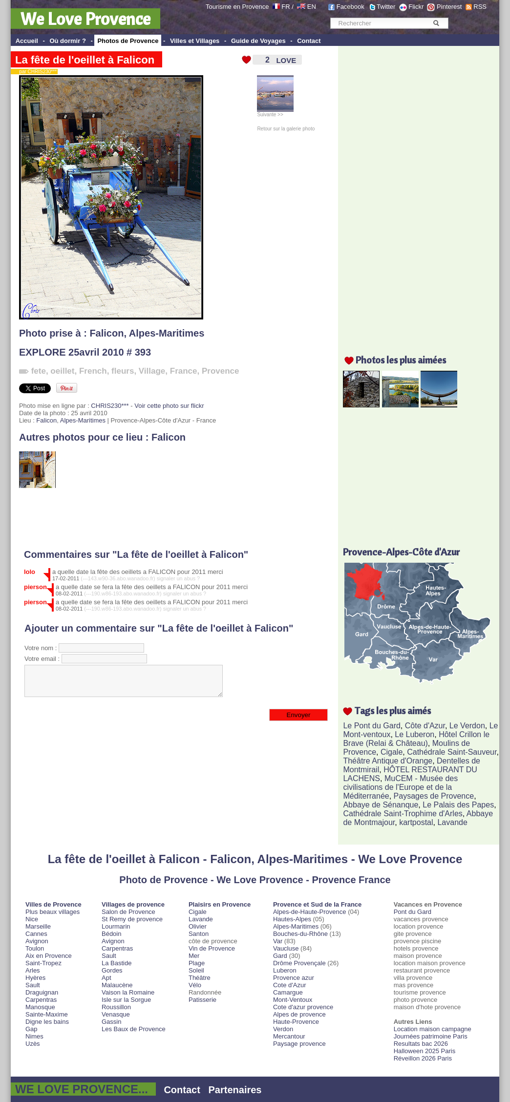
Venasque (116, 1014)
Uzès (32, 1043)
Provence (220, 371)
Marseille (38, 926)
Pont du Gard (412, 911)
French (93, 371)
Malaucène (117, 985)
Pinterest (449, 6)
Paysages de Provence (434, 796)
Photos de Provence (127, 40)
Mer (194, 955)
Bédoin (111, 933)
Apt (106, 977)
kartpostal (416, 822)
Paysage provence (299, 1043)
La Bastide (116, 963)
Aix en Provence (48, 955)
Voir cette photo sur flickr (169, 405)
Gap (31, 1029)
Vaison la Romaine (128, 992)
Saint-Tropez (43, 963)
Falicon (106, 333)
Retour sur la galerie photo (286, 128)
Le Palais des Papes (458, 805)
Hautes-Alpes (292, 919)
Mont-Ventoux (292, 999)
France (183, 371)
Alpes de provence (299, 1014)
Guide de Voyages (258, 40)
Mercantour (289, 1036)
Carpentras (41, 999)
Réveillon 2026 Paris (423, 1058)
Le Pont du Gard (371, 725)
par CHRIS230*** (36, 71)
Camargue (288, 992)
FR (285, 6)
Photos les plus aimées (401, 360)
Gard (280, 955)
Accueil (27, 40)
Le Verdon (467, 725)
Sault (32, 985)
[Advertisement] (172, 519)
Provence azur (293, 977)
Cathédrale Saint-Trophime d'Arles (402, 813)
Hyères (35, 977)
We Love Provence (85, 18)
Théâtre (200, 977)
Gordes (112, 970)
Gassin (111, 1021)
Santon (199, 933)
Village (152, 371)
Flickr (416, 6)
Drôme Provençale (299, 963)
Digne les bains (47, 1021)
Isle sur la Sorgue (126, 999)
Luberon (285, 970)
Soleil (196, 970)
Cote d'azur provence (303, 1007)
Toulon (34, 948)
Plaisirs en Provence (220, 904)
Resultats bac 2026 (421, 1043)
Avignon (36, 941)
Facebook (350, 6)
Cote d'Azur (289, 985)
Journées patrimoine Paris (431, 1036)
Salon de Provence (128, 911)
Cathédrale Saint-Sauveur (451, 752)
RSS (480, 6)
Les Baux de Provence (134, 1029)
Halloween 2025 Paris (424, 1051)
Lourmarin (116, 926)
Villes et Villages (194, 40)
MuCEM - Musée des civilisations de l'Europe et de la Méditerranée (400, 787)
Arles (32, 970)
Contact (308, 40)
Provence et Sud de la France (317, 904)
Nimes (34, 1036)
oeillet (62, 371)
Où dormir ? (67, 40)
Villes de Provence (53, 904)
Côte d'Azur (425, 725)
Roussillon (116, 1007)
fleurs (122, 371)
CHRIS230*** (109, 405)
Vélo (195, 985)
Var (277, 941)
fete (38, 371)
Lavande (452, 822)
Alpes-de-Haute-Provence (309, 911)
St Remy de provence (132, 919)
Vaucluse (286, 948)
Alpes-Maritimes (167, 333)
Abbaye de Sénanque (380, 805)
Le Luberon (414, 734)
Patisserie (202, 999)
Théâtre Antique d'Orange (387, 761)
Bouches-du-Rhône (300, 933)
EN (311, 6)
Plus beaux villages (52, 911)
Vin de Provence (212, 948)
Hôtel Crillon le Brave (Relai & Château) (416, 738)
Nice (31, 919)
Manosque (40, 1007)
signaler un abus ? (178, 578)
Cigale (392, 752)
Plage (197, 963)
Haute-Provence (296, 1021)
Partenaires (235, 1089)
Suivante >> (275, 112)
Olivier (198, 926)
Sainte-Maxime (46, 1014)
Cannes (36, 933)
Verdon (283, 1029)
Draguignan (41, 992)
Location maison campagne (432, 1029)
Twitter (386, 6)
